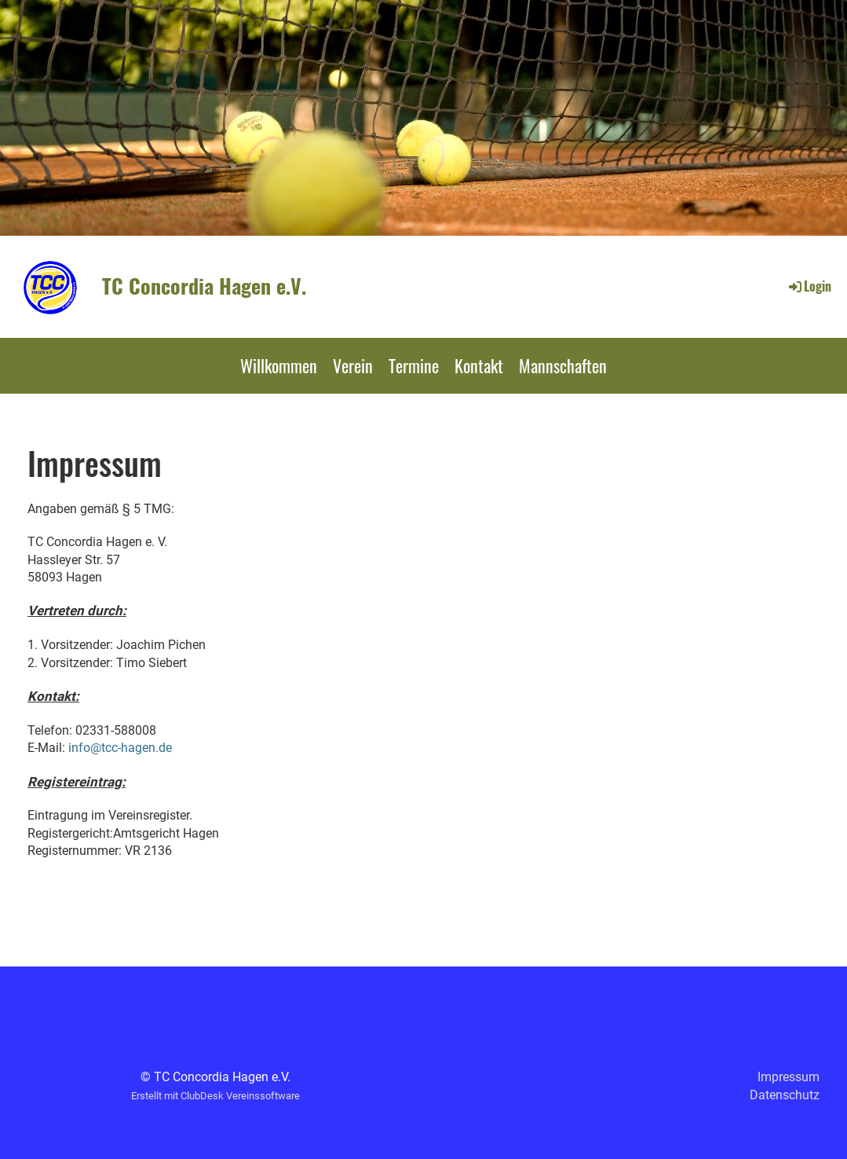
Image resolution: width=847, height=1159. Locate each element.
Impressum (789, 1076)
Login (809, 286)
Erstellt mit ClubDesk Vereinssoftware (215, 1096)
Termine (414, 365)
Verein (353, 365)
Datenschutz (785, 1094)
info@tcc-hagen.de (120, 747)
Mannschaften (563, 365)
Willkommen (278, 365)
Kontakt (479, 365)
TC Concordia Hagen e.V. (204, 286)
